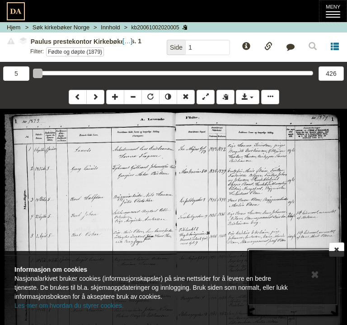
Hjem (13, 27)
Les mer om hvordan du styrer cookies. (69, 305)
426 (331, 73)
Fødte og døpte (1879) (75, 52)
